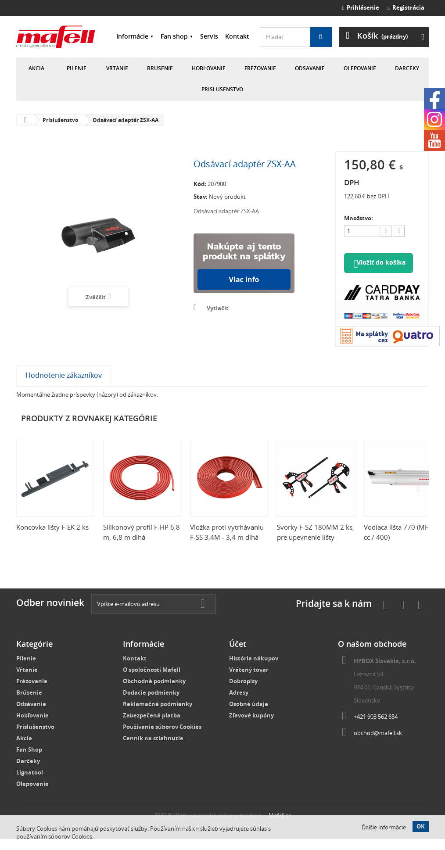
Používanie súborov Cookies (162, 738)
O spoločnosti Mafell (151, 681)
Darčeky (407, 68)
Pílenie (76, 68)
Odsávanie (310, 68)
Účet (237, 654)
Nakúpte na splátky (244, 263)
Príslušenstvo (222, 89)
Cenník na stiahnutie (153, 749)
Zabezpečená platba (151, 726)
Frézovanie (260, 68)
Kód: (200, 184)
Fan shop (174, 36)
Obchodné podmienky (154, 692)
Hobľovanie (209, 68)
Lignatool (29, 783)
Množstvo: (358, 218)
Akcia (36, 68)
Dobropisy (243, 692)
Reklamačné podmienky (157, 715)
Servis (209, 36)
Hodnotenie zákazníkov (63, 386)
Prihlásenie (361, 7)
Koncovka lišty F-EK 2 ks (52, 538)
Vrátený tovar (249, 681)
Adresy (238, 703)
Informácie (132, 36)
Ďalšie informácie (384, 827)
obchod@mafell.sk (378, 744)
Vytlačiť (218, 308)
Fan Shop (29, 760)
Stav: (201, 197)
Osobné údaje (248, 715)
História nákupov (253, 669)
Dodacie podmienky (151, 703)
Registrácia (406, 7)
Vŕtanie (117, 68)
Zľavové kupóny (251, 726)
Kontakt (237, 36)
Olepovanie (360, 68)
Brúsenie (160, 68)
